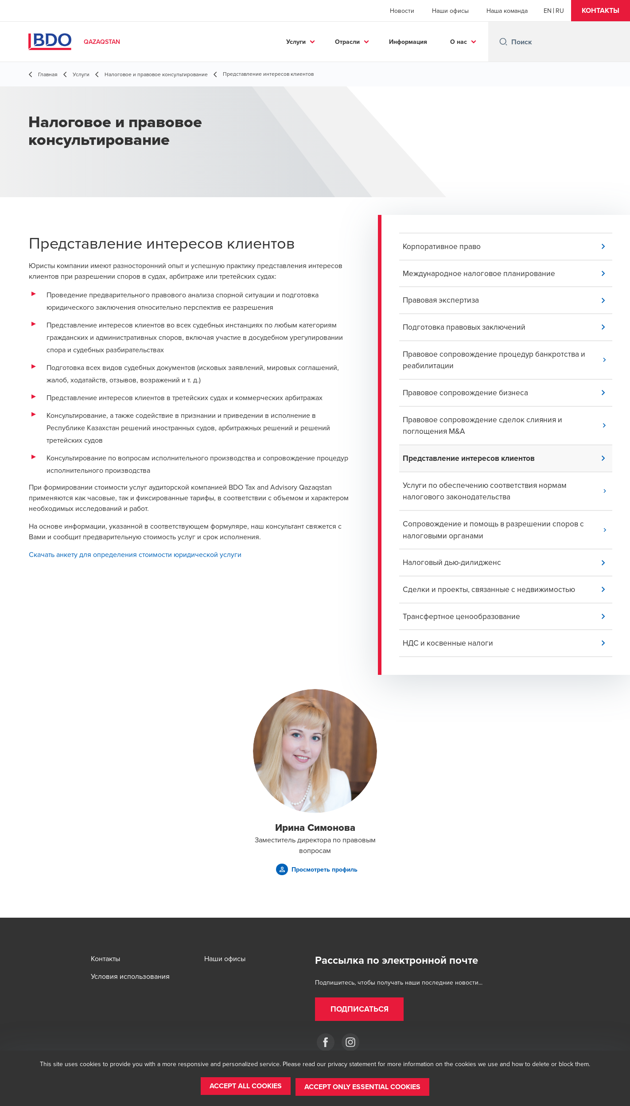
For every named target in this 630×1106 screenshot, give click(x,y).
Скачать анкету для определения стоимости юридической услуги (135, 554)
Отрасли (347, 41)
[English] (548, 10)
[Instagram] (350, 1042)
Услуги (296, 41)
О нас (458, 41)
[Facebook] (325, 1042)
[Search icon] (503, 41)
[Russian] (560, 10)
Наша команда (507, 10)
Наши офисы (450, 10)
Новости (402, 10)
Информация (408, 41)
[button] (600, 10)
